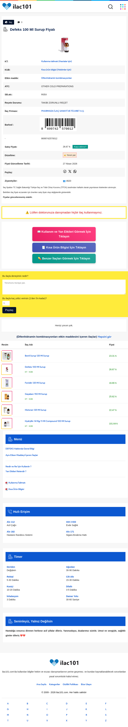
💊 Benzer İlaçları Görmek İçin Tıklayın (64, 258)
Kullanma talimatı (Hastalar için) (56, 61)
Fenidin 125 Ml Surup (35, 383)
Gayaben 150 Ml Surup (36, 394)
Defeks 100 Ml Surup (35, 367)
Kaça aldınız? (80, 147)
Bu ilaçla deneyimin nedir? (15, 276)
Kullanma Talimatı (15, 482)
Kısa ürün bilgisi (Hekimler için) (56, 69)
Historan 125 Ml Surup (35, 410)
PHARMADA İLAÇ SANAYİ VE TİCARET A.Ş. (62, 111)
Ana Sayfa (41, 684)
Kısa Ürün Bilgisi (15, 489)
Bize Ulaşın (86, 684)
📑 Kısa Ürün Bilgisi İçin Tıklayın (64, 247)
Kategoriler (54, 684)
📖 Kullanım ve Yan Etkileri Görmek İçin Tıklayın (64, 234)
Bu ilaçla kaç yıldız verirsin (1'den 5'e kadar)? (24, 298)
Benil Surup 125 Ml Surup (37, 355)
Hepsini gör (105, 336)
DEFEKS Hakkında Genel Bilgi (20, 448)
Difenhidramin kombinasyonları (56, 78)
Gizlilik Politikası (70, 684)
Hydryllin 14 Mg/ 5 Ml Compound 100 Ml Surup (47, 421)
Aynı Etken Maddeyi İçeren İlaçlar (22, 455)
